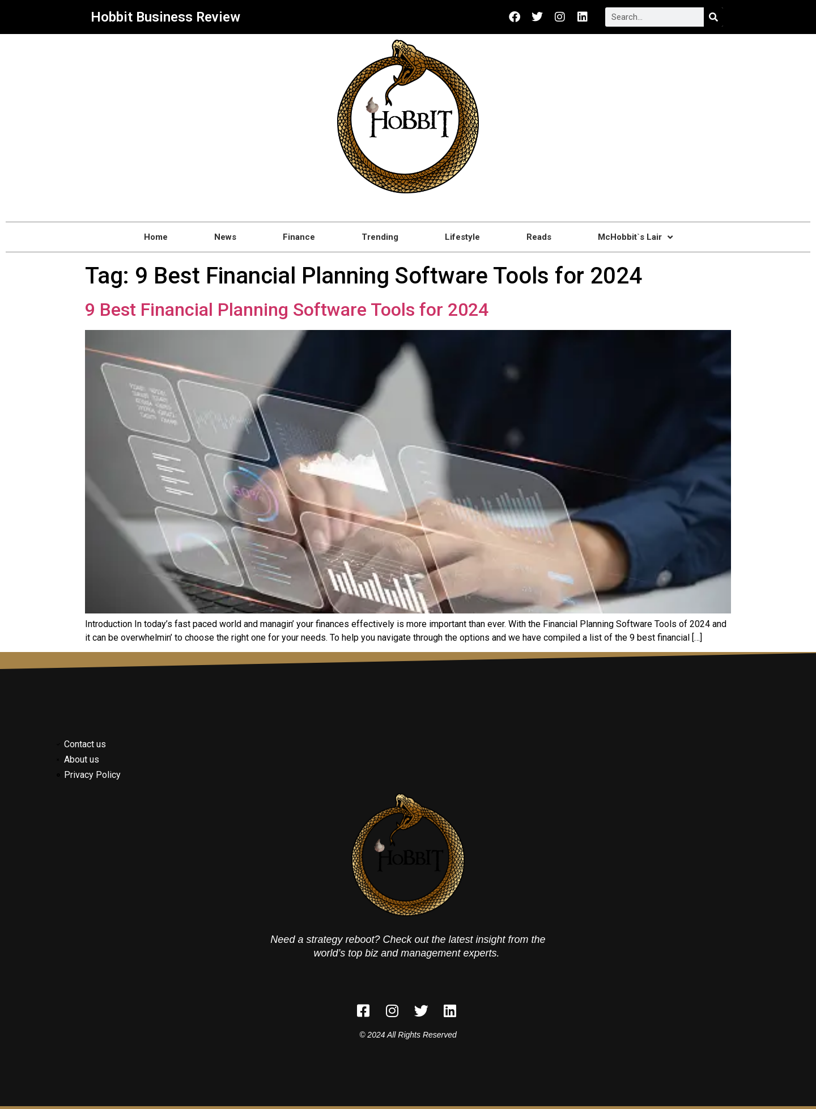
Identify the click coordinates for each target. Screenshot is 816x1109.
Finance (299, 237)
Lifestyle (462, 237)
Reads (538, 237)
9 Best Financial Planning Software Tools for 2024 (286, 309)
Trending (380, 237)
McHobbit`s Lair (635, 237)
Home (156, 237)
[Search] (713, 17)
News (225, 237)
